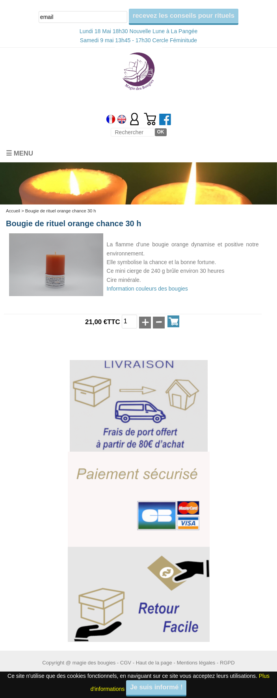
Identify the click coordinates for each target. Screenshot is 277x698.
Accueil (13, 210)
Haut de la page (154, 663)
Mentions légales (196, 663)
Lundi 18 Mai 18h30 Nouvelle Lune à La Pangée (139, 31)
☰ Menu (19, 153)
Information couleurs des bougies (147, 288)
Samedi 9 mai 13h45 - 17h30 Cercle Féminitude (138, 40)
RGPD (227, 663)
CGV (125, 663)
